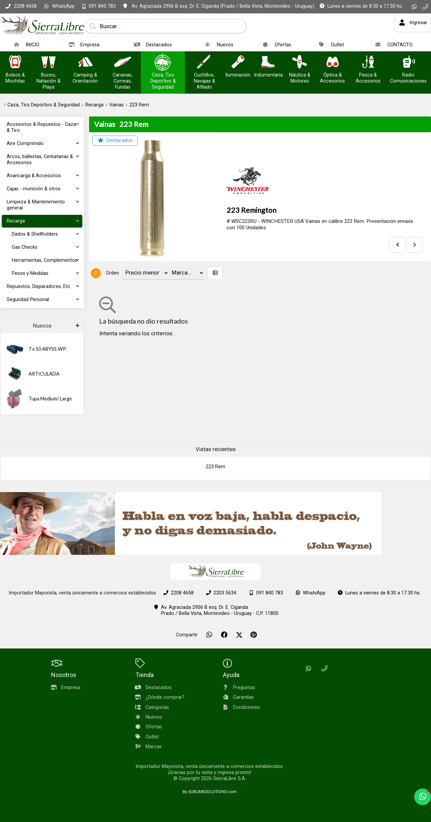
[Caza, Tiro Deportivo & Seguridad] (163, 62)
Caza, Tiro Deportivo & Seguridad (43, 105)
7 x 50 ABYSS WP (47, 349)
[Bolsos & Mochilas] (15, 62)
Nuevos (42, 326)
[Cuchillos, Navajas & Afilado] (204, 62)
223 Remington (251, 210)
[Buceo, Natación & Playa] (48, 62)
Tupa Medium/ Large (50, 398)
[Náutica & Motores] (299, 62)
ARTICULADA (44, 374)
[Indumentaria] (268, 62)
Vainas (116, 105)
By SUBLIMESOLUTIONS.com (210, 791)
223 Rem (139, 105)
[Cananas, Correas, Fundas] (122, 62)
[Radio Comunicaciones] (408, 62)
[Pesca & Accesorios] (368, 62)
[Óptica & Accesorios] (332, 62)
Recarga (94, 105)
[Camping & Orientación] (85, 62)
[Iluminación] (238, 62)
